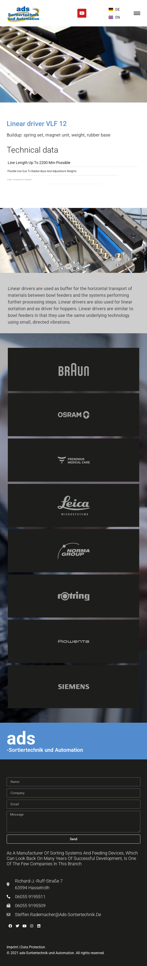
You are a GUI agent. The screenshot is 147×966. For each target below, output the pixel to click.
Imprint (12, 947)
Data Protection (33, 947)
